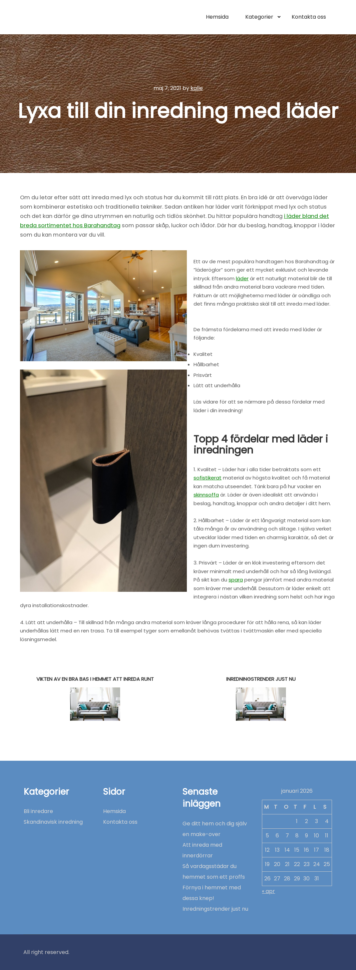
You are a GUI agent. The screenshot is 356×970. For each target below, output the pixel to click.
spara (236, 579)
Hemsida (114, 811)
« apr (268, 891)
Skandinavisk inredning (53, 822)
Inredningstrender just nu (215, 909)
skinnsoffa (206, 494)
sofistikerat (208, 477)
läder (242, 278)
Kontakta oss (120, 822)
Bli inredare (38, 811)
